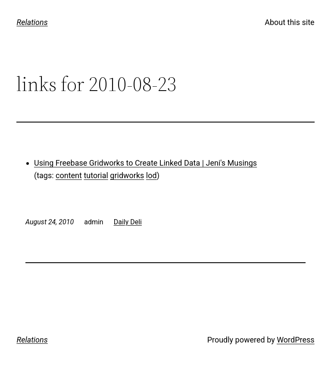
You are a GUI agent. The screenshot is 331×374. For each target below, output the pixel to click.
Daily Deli (128, 222)
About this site (289, 22)
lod (151, 175)
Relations (31, 22)
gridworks (127, 175)
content (69, 175)
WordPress (295, 339)
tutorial (96, 175)
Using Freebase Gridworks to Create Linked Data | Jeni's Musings (145, 162)
